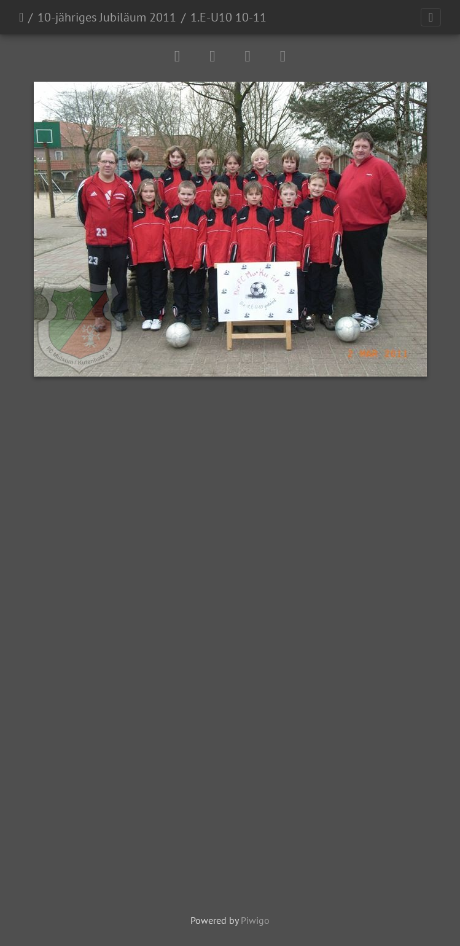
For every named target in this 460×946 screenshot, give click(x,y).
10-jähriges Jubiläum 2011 (106, 17)
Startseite (21, 17)
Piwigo (255, 920)
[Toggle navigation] (431, 17)
